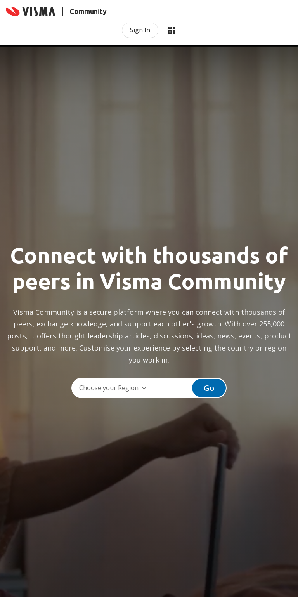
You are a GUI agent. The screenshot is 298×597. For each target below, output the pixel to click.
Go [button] (209, 388)
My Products (171, 30)
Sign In (140, 30)
